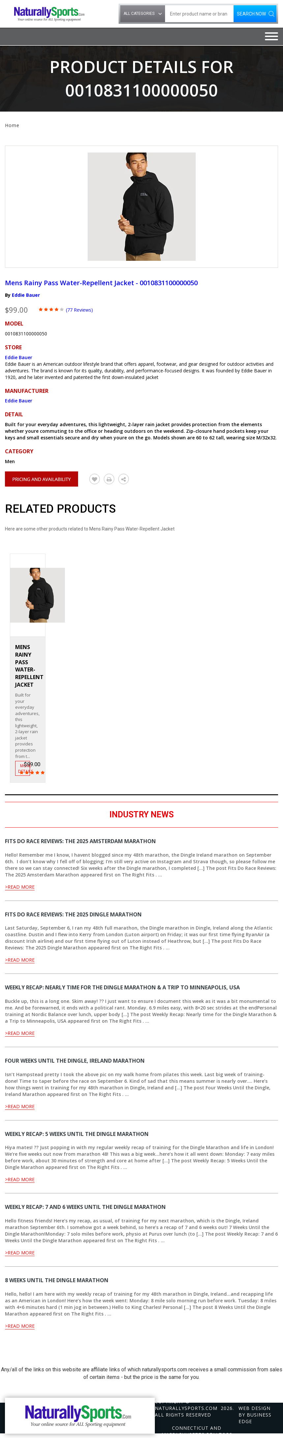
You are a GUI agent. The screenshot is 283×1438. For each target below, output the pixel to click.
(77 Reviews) (79, 310)
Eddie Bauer (26, 295)
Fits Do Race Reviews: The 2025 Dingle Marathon (73, 914)
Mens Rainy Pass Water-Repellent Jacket (29, 665)
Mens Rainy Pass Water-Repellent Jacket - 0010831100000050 (101, 282)
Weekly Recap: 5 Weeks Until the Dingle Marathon (77, 1134)
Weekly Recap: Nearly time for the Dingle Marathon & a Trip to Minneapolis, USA (122, 987)
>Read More (20, 887)
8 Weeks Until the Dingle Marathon (56, 1280)
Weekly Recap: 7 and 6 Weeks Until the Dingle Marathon (85, 1207)
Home (12, 125)
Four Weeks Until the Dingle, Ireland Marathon (75, 1060)
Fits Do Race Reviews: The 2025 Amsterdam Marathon (80, 841)
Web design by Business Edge (255, 1414)
